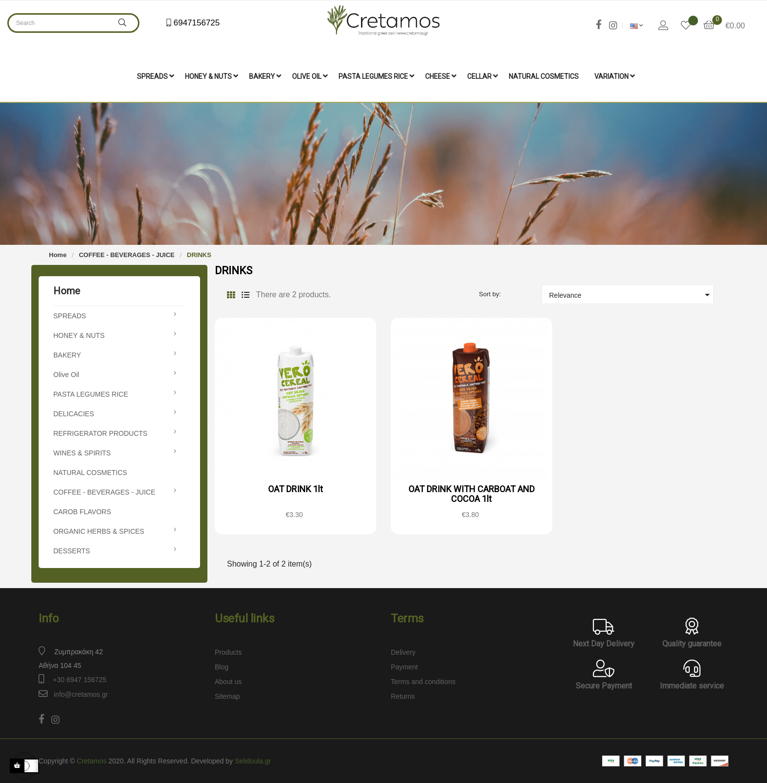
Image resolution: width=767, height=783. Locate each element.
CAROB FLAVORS (82, 511)
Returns (403, 695)
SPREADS (69, 315)
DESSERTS (71, 550)
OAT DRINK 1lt (295, 488)
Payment (404, 666)
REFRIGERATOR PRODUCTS (100, 432)
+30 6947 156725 (79, 679)
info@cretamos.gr (81, 693)
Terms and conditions (423, 681)
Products (228, 651)
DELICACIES (73, 413)
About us (228, 681)
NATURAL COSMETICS (90, 471)
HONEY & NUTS (79, 334)
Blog (221, 666)
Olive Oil (66, 374)
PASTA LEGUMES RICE (90, 393)
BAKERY (67, 354)
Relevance (631, 294)
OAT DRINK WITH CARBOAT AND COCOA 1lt (471, 493)
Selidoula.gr (253, 760)
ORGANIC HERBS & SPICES (98, 530)
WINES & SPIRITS (82, 452)
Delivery (403, 651)
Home (66, 290)
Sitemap (227, 695)
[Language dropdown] (636, 25)
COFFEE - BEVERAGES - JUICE (104, 491)
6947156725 (195, 22)
